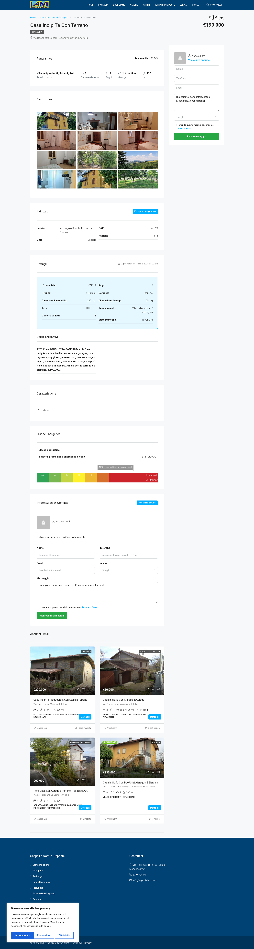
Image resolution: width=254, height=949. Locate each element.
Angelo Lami (42, 727)
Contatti (196, 5)
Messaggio (43, 577)
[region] (43, 923)
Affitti (146, 5)
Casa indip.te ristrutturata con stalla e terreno (60, 699)
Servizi (183, 5)
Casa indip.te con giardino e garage (123, 699)
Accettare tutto (63, 935)
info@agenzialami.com (145, 879)
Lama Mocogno (41, 864)
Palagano (38, 869)
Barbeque (46, 409)
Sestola (37, 898)
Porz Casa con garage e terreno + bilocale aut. (60, 790)
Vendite (134, 5)
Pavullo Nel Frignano (44, 892)
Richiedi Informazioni (52, 614)
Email (40, 562)
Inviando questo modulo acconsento (67, 606)
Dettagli (85, 716)
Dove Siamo (119, 5)
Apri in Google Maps (145, 211)
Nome (40, 547)
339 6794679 (214, 4)
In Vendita (37, 32)
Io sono (104, 562)
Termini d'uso (89, 606)
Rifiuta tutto (42, 935)
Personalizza (21, 935)
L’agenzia (103, 5)
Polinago (38, 875)
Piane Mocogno (41, 881)
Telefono (105, 547)
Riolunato (38, 887)
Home (90, 5)
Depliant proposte (165, 5)
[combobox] (129, 569)
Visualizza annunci (147, 502)
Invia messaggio (196, 136)
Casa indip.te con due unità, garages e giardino (130, 781)
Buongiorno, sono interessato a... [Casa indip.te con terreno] (97, 592)
